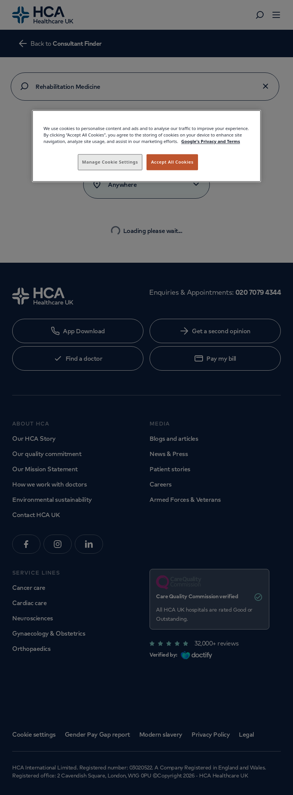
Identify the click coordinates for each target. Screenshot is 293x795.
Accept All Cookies (172, 162)
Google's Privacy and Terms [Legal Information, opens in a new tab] (210, 141)
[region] (146, 146)
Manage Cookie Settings (110, 162)
